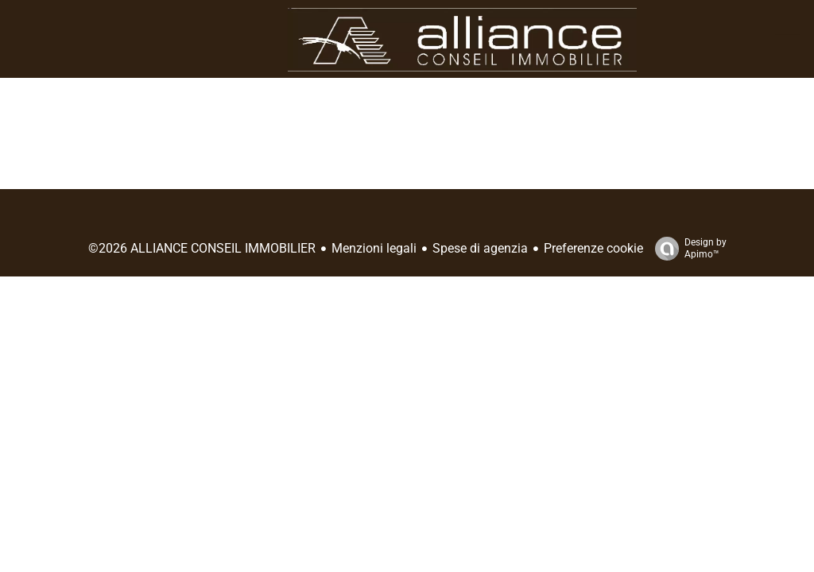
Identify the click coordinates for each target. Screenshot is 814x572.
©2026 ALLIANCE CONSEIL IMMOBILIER (202, 248)
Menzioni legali (374, 248)
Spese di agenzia (480, 248)
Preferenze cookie (593, 248)
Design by (687, 249)
